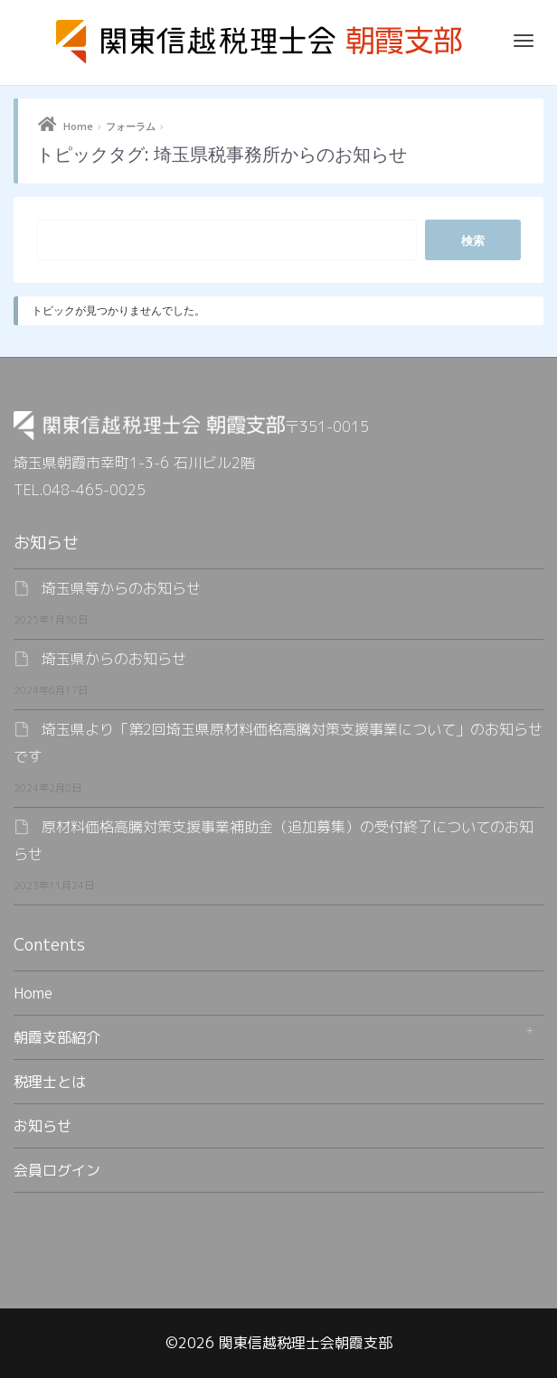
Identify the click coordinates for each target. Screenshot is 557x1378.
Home (78, 126)
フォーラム (131, 126)
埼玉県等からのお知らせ (121, 588)
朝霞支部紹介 (57, 1037)
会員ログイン (57, 1170)
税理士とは (50, 1082)
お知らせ (42, 1126)
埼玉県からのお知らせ (114, 659)
